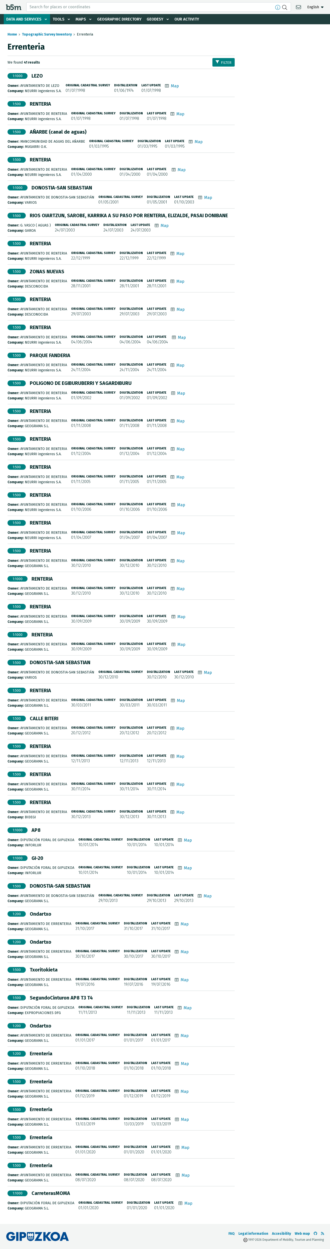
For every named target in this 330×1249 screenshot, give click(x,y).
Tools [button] (59, 19)
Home (12, 34)
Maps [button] (81, 19)
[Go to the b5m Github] (315, 1233)
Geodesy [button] (156, 19)
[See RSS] (322, 1233)
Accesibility (281, 1233)
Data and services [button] (24, 19)
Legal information (253, 1233)
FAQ (231, 1233)
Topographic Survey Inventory (47, 34)
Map (175, 86)
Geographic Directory (120, 19)
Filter (223, 62)
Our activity (188, 19)
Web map (302, 1233)
